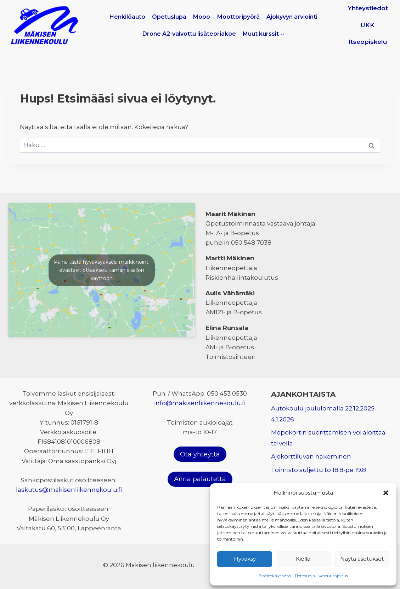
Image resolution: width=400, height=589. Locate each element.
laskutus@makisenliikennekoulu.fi (69, 489)
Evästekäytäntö (275, 575)
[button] (385, 492)
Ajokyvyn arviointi (291, 16)
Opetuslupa (169, 16)
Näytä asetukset (362, 558)
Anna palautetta (200, 479)
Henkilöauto (127, 16)
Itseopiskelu (367, 41)
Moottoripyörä (238, 16)
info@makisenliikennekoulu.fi (200, 403)
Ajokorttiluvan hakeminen (311, 456)
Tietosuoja (304, 575)
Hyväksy (245, 558)
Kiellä (303, 558)
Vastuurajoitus (333, 575)
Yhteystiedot (368, 8)
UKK (367, 25)
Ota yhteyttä (200, 454)
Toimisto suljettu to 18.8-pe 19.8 (318, 469)
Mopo (201, 16)
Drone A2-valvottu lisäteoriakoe (189, 33)
